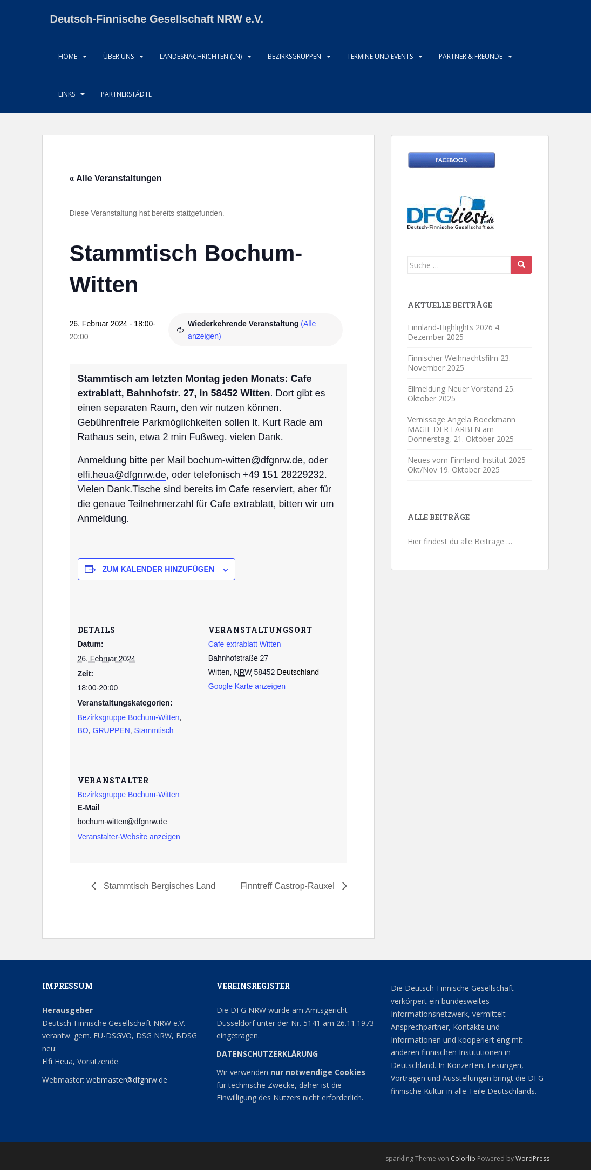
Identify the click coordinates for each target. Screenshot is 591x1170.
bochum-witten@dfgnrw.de (245, 460)
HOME (67, 56)
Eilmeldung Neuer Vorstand (454, 389)
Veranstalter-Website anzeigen (129, 836)
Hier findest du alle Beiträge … (459, 541)
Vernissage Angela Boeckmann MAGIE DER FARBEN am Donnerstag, (461, 429)
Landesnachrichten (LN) (201, 56)
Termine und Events (380, 56)
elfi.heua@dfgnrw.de (122, 474)
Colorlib (463, 1158)
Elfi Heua (57, 1061)
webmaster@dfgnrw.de (126, 1080)
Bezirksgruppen (294, 56)
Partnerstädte (126, 94)
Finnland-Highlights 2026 (450, 327)
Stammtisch (154, 730)
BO (83, 730)
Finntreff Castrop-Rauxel (289, 886)
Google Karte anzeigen (247, 686)
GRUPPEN (111, 730)
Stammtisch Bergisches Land (158, 886)
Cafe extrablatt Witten (244, 644)
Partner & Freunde (470, 56)
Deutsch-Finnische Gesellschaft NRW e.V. (157, 19)
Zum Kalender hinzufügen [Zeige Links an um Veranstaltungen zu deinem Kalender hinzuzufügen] (158, 569)
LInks (66, 94)
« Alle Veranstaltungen (116, 178)
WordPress (532, 1158)
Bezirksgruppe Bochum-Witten (129, 717)
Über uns (118, 56)
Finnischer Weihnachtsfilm (452, 358)
